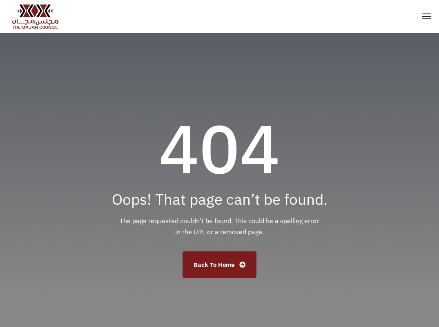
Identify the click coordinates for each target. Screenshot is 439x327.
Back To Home (219, 265)
